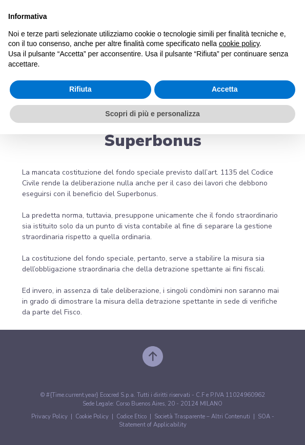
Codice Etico (131, 416)
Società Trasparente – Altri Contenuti (202, 416)
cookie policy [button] (239, 43)
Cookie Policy (92, 416)
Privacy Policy (49, 416)
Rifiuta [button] (80, 89)
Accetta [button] (225, 89)
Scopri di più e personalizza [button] (152, 114)
